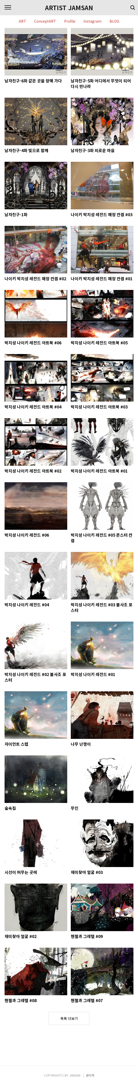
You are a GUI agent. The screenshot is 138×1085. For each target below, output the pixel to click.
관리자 (90, 1075)
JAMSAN (74, 1075)
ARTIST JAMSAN (69, 7)
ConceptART (45, 21)
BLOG (114, 21)
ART (22, 21)
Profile (69, 21)
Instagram (92, 21)
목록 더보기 (69, 1018)
